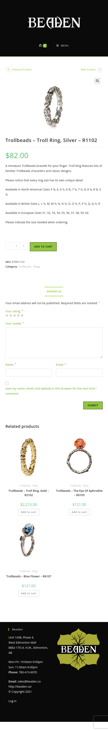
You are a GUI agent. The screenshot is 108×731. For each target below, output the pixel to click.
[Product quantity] (16, 246)
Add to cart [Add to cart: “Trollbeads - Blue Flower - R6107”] (28, 593)
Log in (12, 701)
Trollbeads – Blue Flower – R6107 (28, 576)
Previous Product (22, 69)
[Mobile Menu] (62, 45)
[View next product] (100, 70)
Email (61, 365)
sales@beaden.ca (29, 681)
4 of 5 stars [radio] (18, 315)
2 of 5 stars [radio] (10, 315)
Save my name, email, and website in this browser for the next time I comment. (50, 390)
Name (10, 365)
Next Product (88, 69)
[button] (97, 81)
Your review (14, 323)
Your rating (14, 311)
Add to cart (43, 246)
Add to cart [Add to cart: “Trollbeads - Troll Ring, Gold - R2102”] (28, 512)
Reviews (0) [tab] (54, 291)
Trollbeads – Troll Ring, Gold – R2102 (28, 493)
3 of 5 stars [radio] (14, 315)
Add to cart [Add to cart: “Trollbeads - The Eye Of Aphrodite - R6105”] (79, 512)
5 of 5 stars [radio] (22, 315)
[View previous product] (8, 70)
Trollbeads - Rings (29, 266)
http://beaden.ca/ (20, 686)
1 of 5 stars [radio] (6, 315)
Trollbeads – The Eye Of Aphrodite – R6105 (79, 493)
